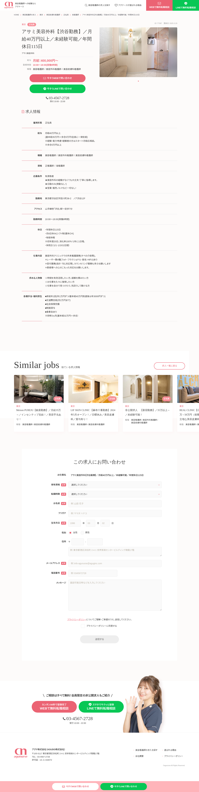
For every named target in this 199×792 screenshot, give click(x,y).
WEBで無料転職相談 (159, 5)
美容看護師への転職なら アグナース (24, 5)
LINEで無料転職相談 (186, 5)
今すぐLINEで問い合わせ (58, 89)
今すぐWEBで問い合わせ (57, 78)
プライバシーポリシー (77, 620)
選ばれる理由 (170, 751)
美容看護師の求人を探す (145, 751)
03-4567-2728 (57, 98)
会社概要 (138, 757)
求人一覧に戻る (169, 366)
